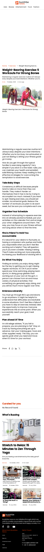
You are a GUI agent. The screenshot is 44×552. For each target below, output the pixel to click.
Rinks (3, 82)
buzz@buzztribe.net (30, 543)
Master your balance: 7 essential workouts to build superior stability (32, 502)
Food (30, 7)
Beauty (11, 7)
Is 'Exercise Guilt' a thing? (10, 501)
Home (4, 66)
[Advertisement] (22, 36)
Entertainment (21, 7)
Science (4, 547)
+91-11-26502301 (30, 545)
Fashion (36, 7)
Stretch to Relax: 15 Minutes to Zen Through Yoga (19, 449)
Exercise (13, 66)
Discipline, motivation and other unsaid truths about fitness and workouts (31, 480)
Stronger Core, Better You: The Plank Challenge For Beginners (11, 480)
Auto (5, 7)
